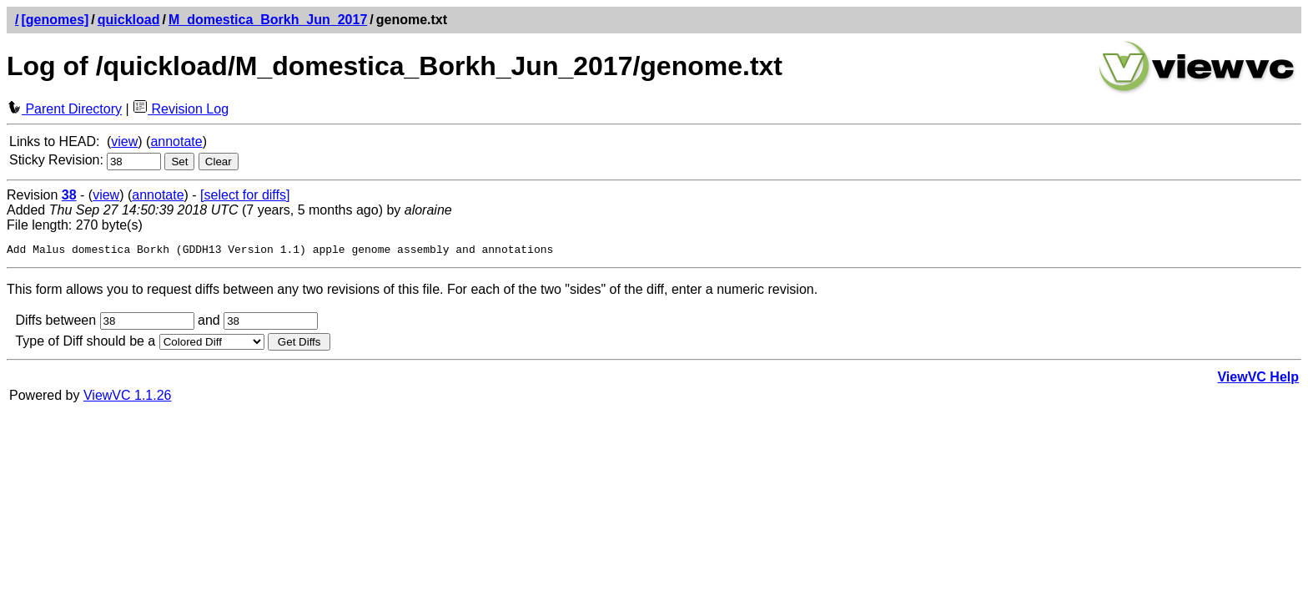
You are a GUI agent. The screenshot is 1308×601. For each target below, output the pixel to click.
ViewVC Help (1258, 379)
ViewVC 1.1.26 (127, 398)
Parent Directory (64, 109)
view (124, 141)
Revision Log (181, 109)
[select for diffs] (244, 195)
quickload (129, 20)
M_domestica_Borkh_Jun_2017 (268, 20)
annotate (176, 141)
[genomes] (54, 20)
